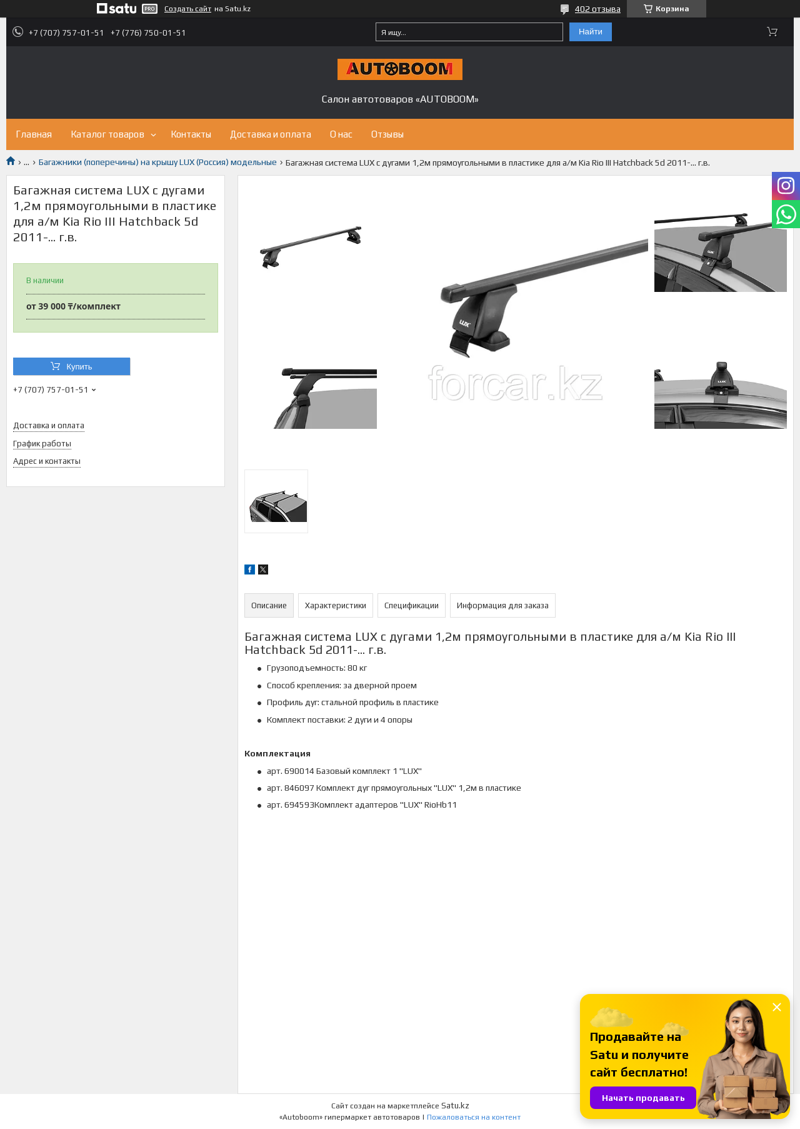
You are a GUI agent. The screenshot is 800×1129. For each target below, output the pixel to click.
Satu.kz (455, 1105)
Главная (34, 134)
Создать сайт (187, 8)
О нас (341, 134)
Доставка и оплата (270, 134)
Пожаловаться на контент (474, 1117)
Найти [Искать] (590, 31)
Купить (79, 366)
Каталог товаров (107, 134)
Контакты (191, 134)
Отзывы (387, 134)
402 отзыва (598, 9)
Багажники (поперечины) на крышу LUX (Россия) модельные (158, 162)
